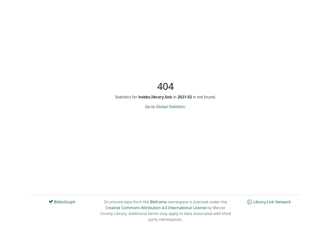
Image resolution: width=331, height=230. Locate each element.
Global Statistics (170, 106)
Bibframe (158, 202)
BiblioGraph (62, 202)
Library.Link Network (269, 202)
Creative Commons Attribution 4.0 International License (156, 207)
